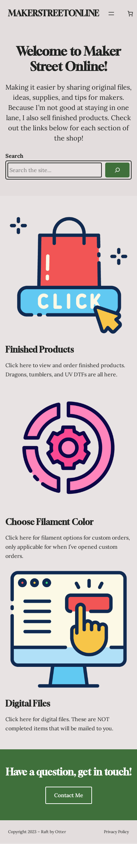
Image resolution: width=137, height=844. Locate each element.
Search (14, 155)
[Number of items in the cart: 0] (130, 13)
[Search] (117, 170)
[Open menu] (111, 14)
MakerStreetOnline (53, 13)
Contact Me (68, 795)
